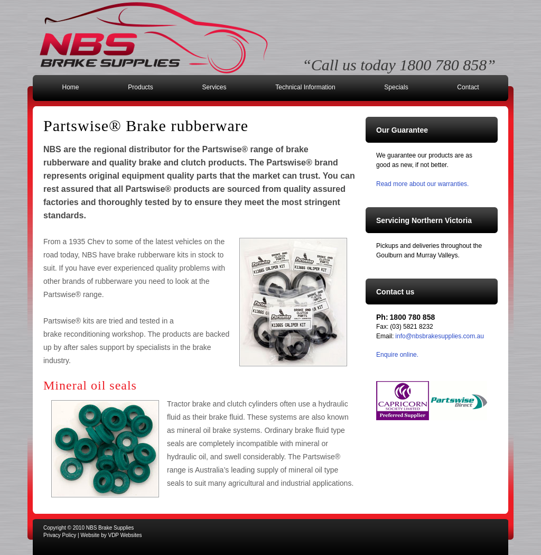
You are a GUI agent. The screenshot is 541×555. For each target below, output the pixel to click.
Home (70, 87)
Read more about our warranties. (422, 184)
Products (140, 87)
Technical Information (305, 87)
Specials (396, 87)
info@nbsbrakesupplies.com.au (439, 336)
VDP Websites (125, 535)
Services (214, 87)
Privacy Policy (59, 535)
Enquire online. (397, 354)
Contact (468, 87)
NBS (154, 38)
